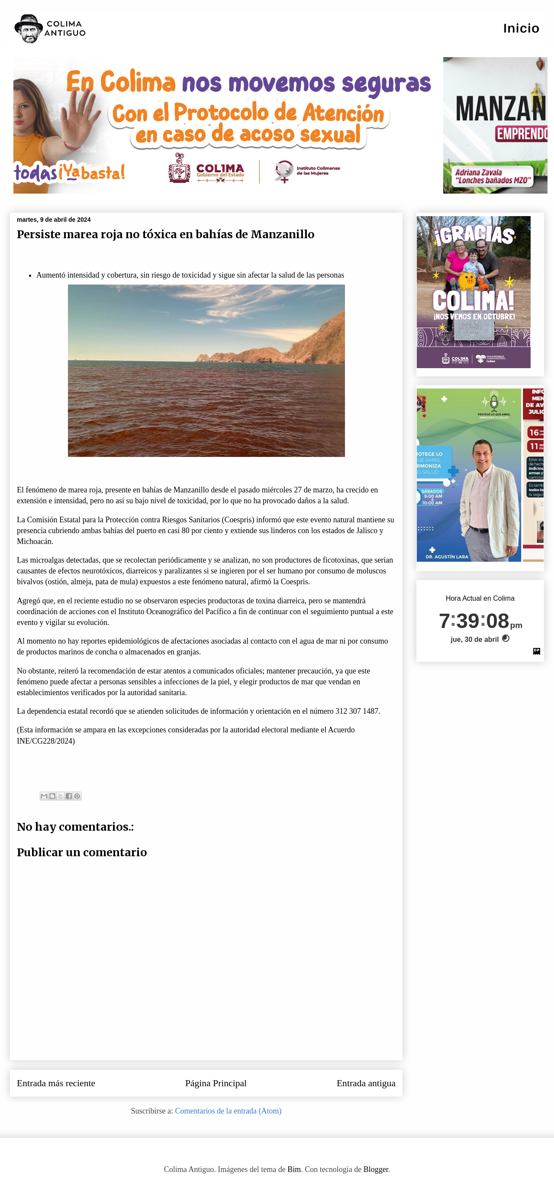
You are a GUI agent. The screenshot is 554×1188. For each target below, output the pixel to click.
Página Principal (216, 1083)
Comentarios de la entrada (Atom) (228, 1111)
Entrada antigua (366, 1083)
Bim (294, 1169)
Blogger (376, 1169)
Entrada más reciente (56, 1083)
